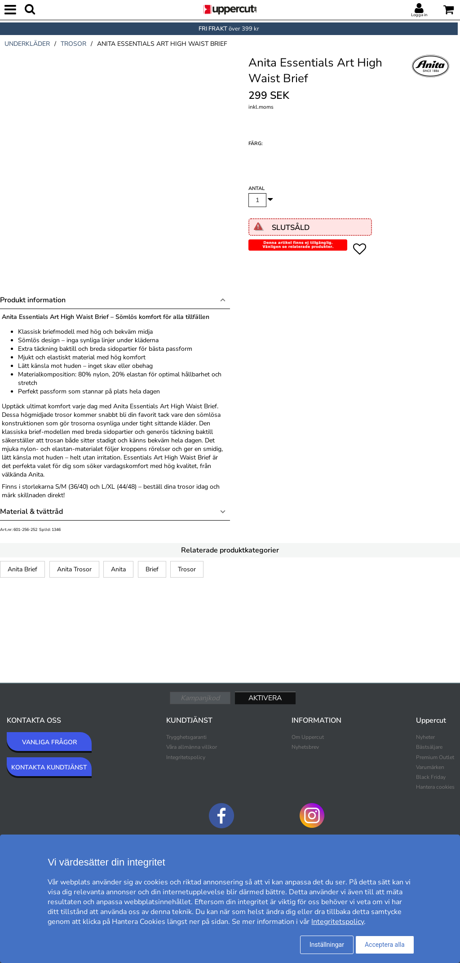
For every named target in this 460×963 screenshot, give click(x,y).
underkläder (27, 44)
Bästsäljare (429, 747)
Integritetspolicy (185, 757)
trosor (73, 44)
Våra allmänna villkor (191, 747)
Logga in (419, 15)
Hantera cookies (435, 787)
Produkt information (33, 300)
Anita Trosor (74, 569)
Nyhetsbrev (305, 747)
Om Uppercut (308, 737)
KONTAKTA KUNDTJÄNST (49, 767)
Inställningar (327, 944)
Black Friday (431, 777)
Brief (152, 569)
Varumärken (430, 767)
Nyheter (425, 737)
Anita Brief (22, 569)
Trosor (187, 569)
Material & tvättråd (31, 512)
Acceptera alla (385, 944)
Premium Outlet (435, 757)
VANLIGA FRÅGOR (49, 742)
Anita (118, 569)
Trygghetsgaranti (186, 737)
